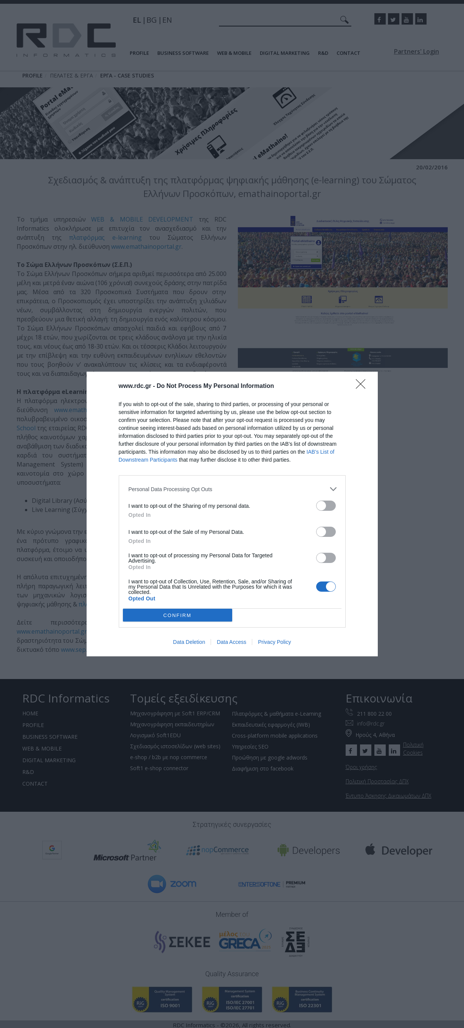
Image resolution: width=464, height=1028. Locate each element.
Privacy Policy (274, 642)
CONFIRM (177, 615)
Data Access (231, 642)
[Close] (363, 386)
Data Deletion (189, 642)
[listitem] (232, 489)
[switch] (326, 506)
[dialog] (232, 514)
